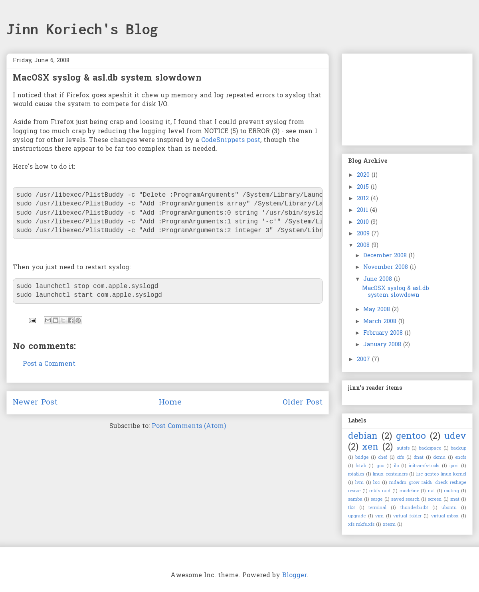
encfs (460, 457)
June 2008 (378, 279)
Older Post (303, 402)
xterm (389, 524)
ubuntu (449, 508)
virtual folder (407, 516)
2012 (364, 199)
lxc (376, 483)
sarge (376, 499)
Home (170, 402)
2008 (364, 245)
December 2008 (386, 256)
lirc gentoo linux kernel (441, 474)
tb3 (351, 508)
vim (379, 516)
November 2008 (386, 267)
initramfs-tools (424, 466)
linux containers (390, 474)
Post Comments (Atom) (189, 426)
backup (458, 448)
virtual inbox (445, 516)
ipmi (454, 466)
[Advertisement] (388, 96)
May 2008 (377, 310)
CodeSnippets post (230, 140)
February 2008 (384, 333)
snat (454, 499)
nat (431, 491)
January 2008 (383, 345)
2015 (364, 187)
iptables (356, 474)
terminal (377, 508)
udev (455, 436)
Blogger (294, 575)
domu (439, 457)
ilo (396, 466)
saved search (405, 499)
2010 (364, 222)
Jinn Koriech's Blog (82, 29)
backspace (430, 448)
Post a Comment (49, 364)
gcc (380, 466)
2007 (364, 359)
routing (451, 491)
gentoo (411, 436)
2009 (364, 234)
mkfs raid (379, 491)
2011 (363, 210)
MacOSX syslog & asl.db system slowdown (395, 292)
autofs (403, 448)
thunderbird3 (414, 508)
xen (370, 447)
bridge (361, 457)
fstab (361, 466)
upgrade (357, 516)
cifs (400, 457)
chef (382, 457)
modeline (409, 491)
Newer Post (35, 402)
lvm (359, 483)
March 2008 (380, 322)
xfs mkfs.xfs (361, 524)
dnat (419, 457)
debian (363, 436)
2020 (364, 175)
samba (355, 499)
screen (434, 499)
